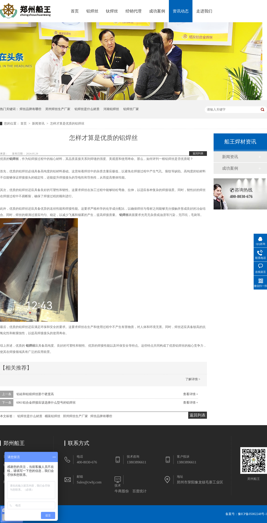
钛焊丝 (112, 11)
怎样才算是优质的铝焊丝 (67, 123)
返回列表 (198, 153)
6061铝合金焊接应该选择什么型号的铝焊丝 (46, 402)
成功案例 (157, 11)
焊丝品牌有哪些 (30, 109)
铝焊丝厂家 (131, 109)
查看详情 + (190, 394)
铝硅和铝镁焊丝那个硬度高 (35, 394)
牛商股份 (122, 491)
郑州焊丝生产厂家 (57, 109)
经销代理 (133, 11)
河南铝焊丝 (111, 109)
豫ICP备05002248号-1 (252, 514)
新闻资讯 (38, 123)
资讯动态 (181, 11)
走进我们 (204, 11)
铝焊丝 (92, 11)
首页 (75, 11)
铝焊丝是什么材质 (87, 109)
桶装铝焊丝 (52, 416)
